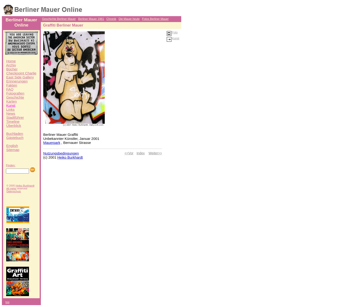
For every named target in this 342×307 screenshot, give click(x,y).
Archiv (11, 65)
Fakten (11, 85)
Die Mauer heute (129, 19)
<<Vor (128, 153)
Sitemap (12, 150)
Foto (172, 32)
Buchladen (14, 134)
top (7, 302)
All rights (11, 188)
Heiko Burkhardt (25, 185)
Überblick (13, 126)
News (10, 113)
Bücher (12, 69)
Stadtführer (15, 117)
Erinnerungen (17, 81)
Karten (11, 101)
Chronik (111, 19)
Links (10, 109)
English (12, 146)
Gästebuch (15, 138)
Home (11, 61)
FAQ (9, 89)
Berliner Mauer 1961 (91, 19)
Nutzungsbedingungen (61, 153)
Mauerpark (51, 143)
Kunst (10, 105)
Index (141, 153)
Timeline (12, 121)
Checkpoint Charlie (21, 73)
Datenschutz (13, 191)
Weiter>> (155, 153)
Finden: (10, 165)
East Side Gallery (20, 77)
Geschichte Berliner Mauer (59, 19)
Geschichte (15, 97)
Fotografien (15, 93)
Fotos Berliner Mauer (155, 19)
